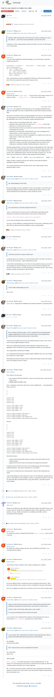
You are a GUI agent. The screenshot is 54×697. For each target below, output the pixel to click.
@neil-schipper (11, 179)
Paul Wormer (10, 55)
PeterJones (11, 497)
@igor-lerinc (10, 33)
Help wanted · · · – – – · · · (7, 11)
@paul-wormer (10, 93)
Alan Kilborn (10, 31)
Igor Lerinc (9, 15)
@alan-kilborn (10, 303)
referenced (17, 523)
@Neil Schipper (18, 176)
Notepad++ (32, 683)
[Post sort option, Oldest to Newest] (41, 11)
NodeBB (25, 686)
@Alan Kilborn (17, 236)
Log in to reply (47, 11)
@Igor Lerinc (17, 31)
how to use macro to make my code (26, 33)
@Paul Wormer (18, 91)
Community (16, 3)
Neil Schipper (10, 106)
